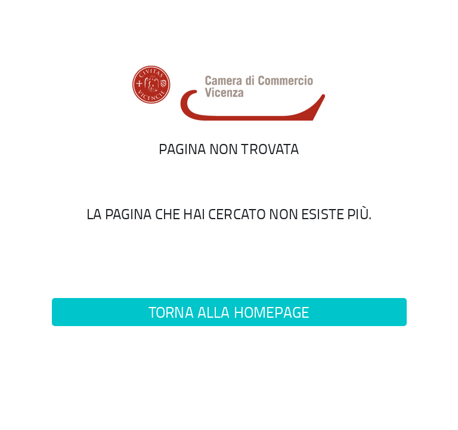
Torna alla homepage (229, 312)
